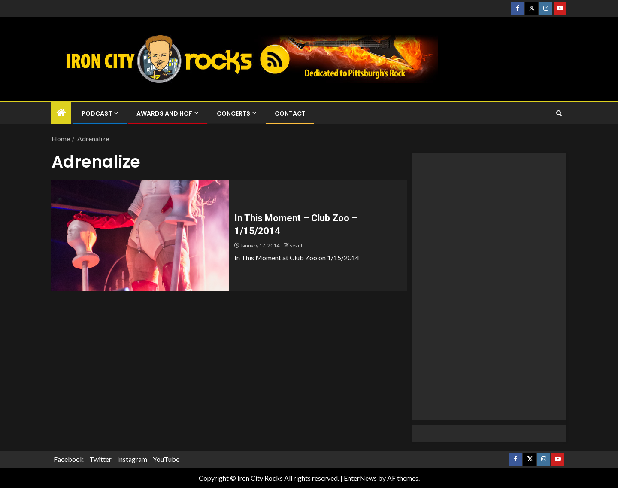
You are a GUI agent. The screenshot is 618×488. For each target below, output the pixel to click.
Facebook (69, 459)
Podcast (97, 113)
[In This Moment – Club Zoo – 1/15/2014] (140, 235)
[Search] (559, 113)
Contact (290, 113)
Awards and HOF (164, 113)
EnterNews (360, 478)
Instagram (132, 459)
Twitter (100, 459)
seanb (296, 245)
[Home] (61, 113)
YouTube (166, 459)
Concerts (233, 113)
